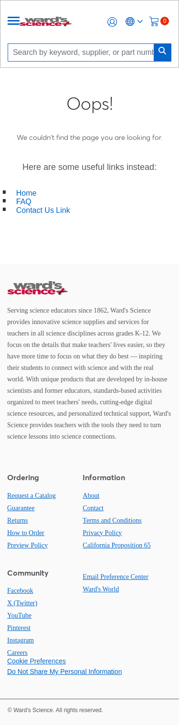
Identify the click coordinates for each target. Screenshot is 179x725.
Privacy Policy (102, 532)
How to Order (25, 532)
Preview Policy (27, 545)
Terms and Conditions (112, 520)
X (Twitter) (22, 603)
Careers (17, 652)
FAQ (24, 202)
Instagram (20, 640)
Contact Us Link (43, 210)
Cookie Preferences (36, 661)
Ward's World (101, 589)
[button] (112, 22)
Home (26, 193)
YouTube (19, 615)
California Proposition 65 (116, 545)
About (91, 495)
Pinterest (19, 627)
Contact (93, 508)
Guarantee (21, 508)
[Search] (83, 52)
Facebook (20, 590)
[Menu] (13, 22)
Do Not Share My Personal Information (64, 671)
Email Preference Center (115, 576)
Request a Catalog (31, 495)
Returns (17, 520)
